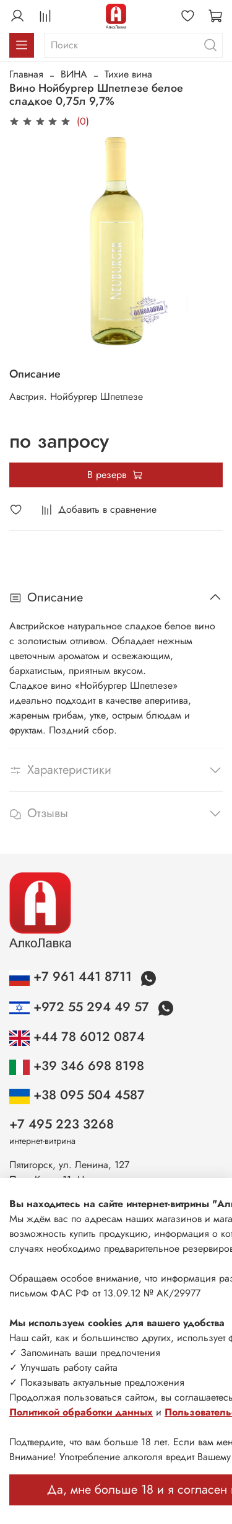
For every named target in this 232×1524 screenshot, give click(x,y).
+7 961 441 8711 (72, 976)
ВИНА (74, 74)
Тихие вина (128, 74)
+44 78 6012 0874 (77, 1036)
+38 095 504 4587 (77, 1095)
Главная (26, 74)
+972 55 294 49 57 (81, 1007)
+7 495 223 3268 (61, 1124)
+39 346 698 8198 (76, 1066)
